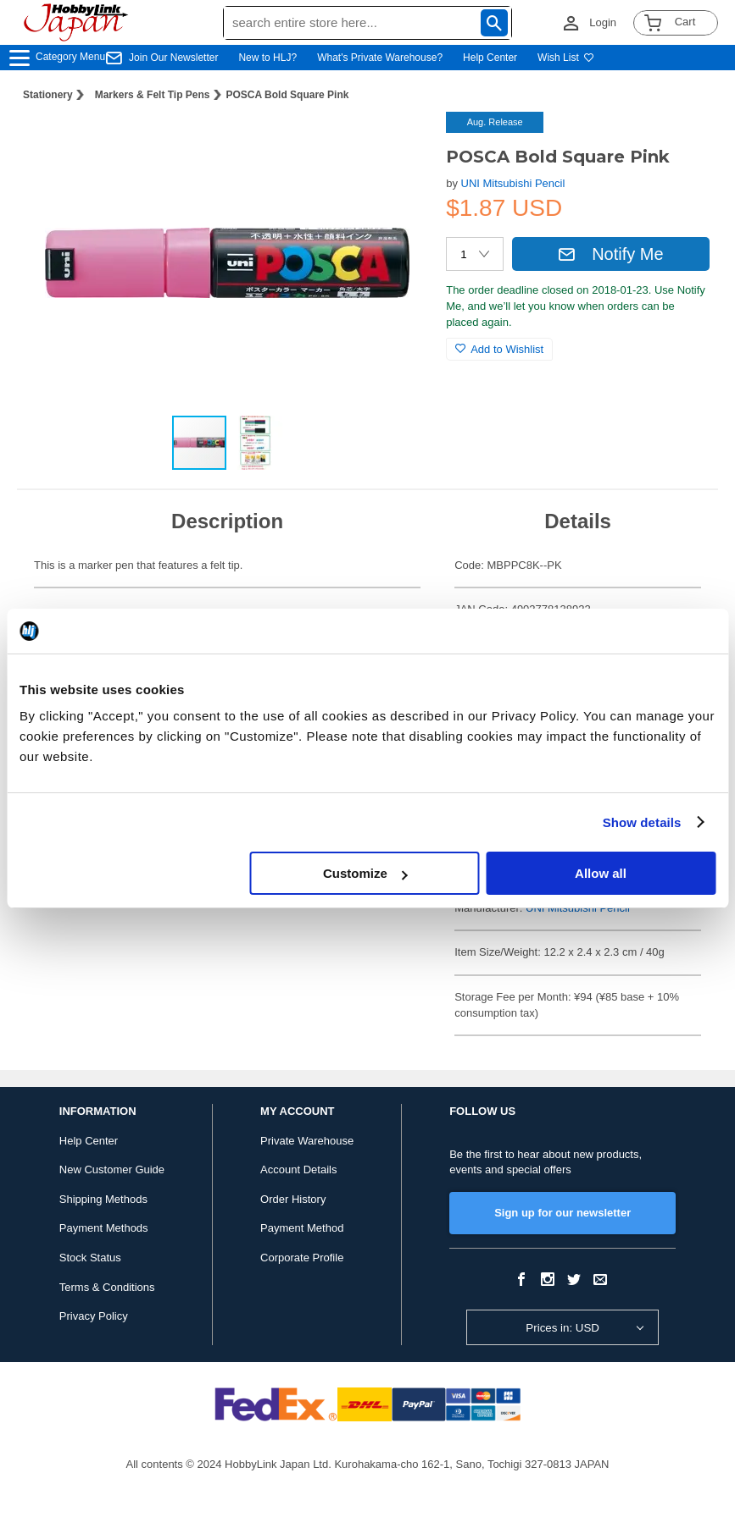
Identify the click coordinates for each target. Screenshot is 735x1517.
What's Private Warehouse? (380, 57)
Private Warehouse (307, 1140)
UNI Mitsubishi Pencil (513, 183)
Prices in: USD (562, 1327)
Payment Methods (103, 1228)
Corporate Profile (301, 1257)
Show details (642, 822)
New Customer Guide (111, 1169)
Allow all (600, 873)
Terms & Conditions (107, 1287)
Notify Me (610, 254)
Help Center (490, 57)
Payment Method (301, 1228)
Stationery (48, 95)
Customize (365, 873)
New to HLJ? (267, 57)
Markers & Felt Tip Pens (152, 95)
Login (602, 22)
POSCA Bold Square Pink (287, 95)
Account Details (298, 1169)
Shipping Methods (103, 1199)
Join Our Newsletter (173, 57)
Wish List (565, 57)
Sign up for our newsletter (562, 1212)
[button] (398, 142)
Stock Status (90, 1257)
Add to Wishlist (499, 349)
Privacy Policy (93, 1316)
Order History (293, 1199)
